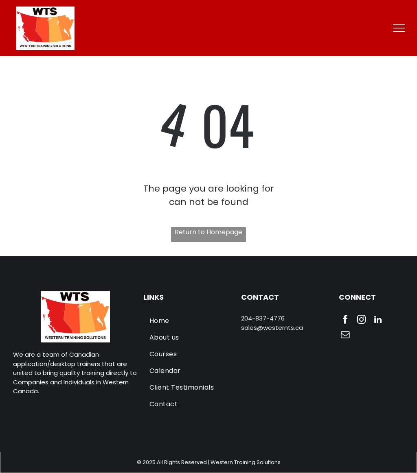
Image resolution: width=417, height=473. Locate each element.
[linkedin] (377, 320)
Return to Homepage (208, 232)
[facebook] (345, 320)
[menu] (399, 28)
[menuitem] (189, 320)
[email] (345, 335)
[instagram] (361, 320)
